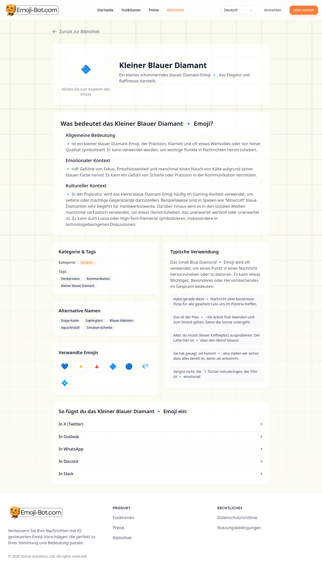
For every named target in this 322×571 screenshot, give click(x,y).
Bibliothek (175, 10)
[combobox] (238, 10)
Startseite (105, 10)
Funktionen (131, 10)
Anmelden (272, 10)
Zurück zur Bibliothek (76, 31)
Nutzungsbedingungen (239, 527)
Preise (154, 10)
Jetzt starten (304, 10)
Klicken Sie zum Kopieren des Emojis (86, 92)
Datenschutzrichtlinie (237, 517)
